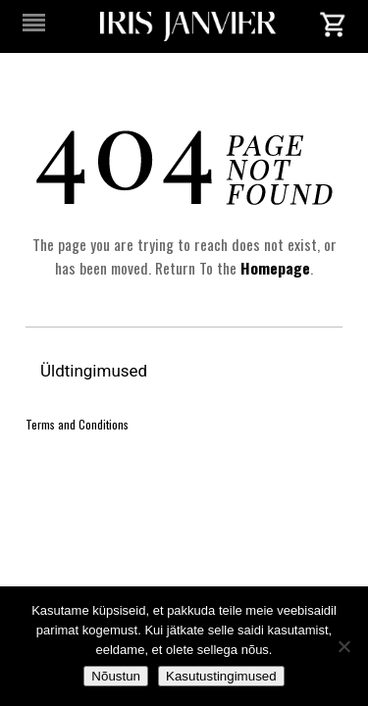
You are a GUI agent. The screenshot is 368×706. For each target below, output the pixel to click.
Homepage (275, 267)
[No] (343, 646)
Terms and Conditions (77, 424)
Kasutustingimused (221, 676)
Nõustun (115, 676)
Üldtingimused (95, 370)
